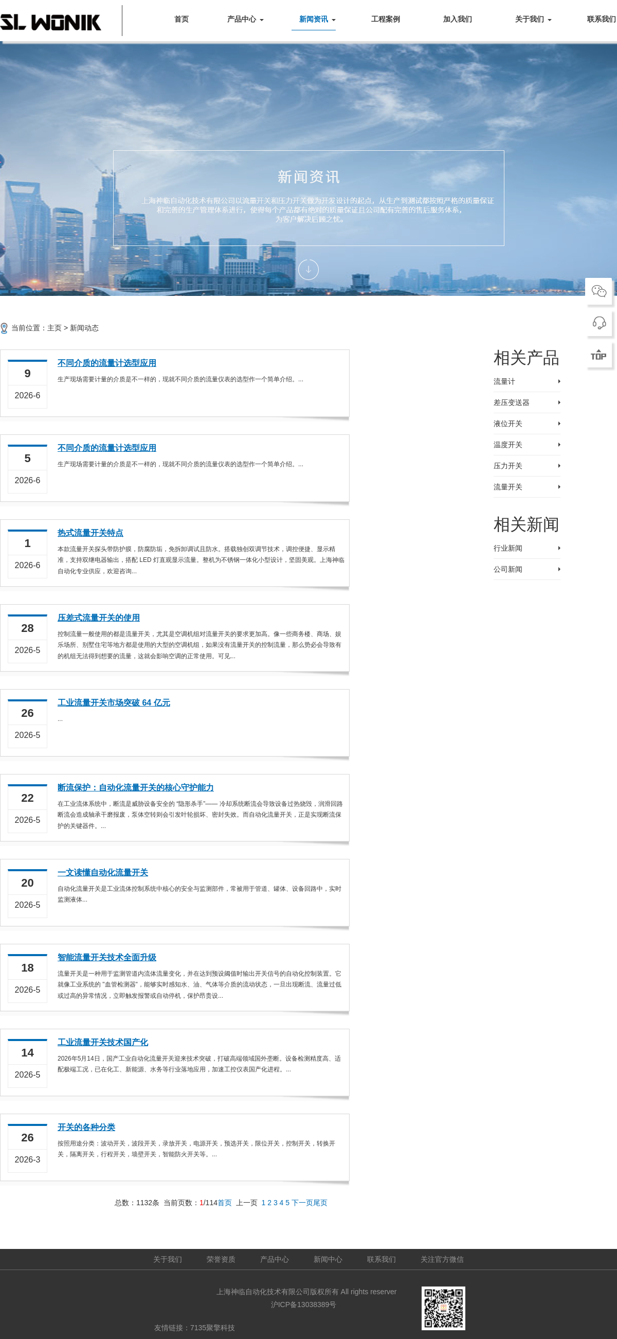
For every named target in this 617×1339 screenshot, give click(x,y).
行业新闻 (508, 548)
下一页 (302, 1203)
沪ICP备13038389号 (304, 1304)
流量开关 (508, 487)
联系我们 (381, 1259)
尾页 (320, 1203)
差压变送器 (512, 402)
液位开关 (508, 423)
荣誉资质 (221, 1259)
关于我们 (529, 19)
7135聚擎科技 (212, 1328)
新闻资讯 (313, 19)
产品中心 (241, 19)
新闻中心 (328, 1259)
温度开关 (508, 445)
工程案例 (385, 19)
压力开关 (508, 466)
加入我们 (457, 19)
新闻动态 (84, 328)
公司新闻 (508, 569)
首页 (181, 19)
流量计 (504, 381)
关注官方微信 (442, 1259)
